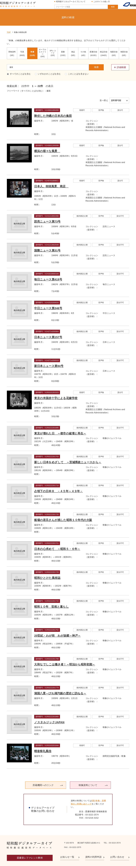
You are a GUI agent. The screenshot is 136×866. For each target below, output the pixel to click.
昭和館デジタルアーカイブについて (72, 3)
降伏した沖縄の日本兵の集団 (53, 104)
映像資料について (85, 774)
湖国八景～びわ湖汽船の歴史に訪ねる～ (61, 682)
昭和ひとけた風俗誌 (48, 566)
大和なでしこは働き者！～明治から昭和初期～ (65, 653)
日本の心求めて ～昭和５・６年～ (58, 538)
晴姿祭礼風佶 (43, 740)
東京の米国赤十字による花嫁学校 (56, 387)
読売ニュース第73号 (48, 210)
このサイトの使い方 (103, 3)
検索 (108, 8)
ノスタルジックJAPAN (50, 711)
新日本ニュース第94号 (49, 355)
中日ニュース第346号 (49, 297)
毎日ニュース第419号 (49, 268)
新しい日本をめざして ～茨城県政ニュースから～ (68, 451)
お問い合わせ (117, 846)
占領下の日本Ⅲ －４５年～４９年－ (59, 480)
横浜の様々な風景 (48, 140)
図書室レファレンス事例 (30, 847)
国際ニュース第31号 (48, 239)
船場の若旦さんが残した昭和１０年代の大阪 (64, 509)
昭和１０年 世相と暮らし (52, 595)
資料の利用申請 (93, 846)
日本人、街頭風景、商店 (52, 175)
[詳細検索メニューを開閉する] (120, 56)
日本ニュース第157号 (49, 326)
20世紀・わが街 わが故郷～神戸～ (58, 624)
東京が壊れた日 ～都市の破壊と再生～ (61, 422)
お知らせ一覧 (67, 846)
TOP (9, 21)
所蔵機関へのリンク (45, 774)
